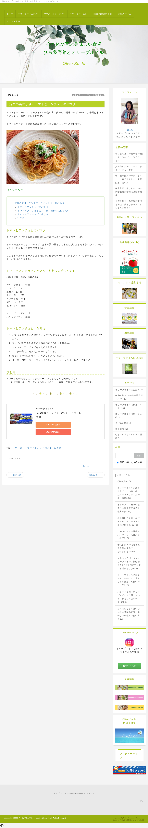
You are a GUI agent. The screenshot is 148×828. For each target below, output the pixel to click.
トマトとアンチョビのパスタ (32, 207)
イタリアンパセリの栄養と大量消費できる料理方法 (129, 508)
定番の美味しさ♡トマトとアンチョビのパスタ (39, 203)
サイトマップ (88, 793)
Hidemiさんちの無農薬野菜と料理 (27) (129, 397)
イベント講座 (13, 21)
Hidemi (129, 130)
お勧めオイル (124, 14)
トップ (10, 14)
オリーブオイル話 (79, 14)
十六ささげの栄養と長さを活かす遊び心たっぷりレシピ (129, 548)
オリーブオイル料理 (28, 14)
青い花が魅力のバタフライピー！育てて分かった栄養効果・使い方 (128, 179)
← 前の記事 (15, 469)
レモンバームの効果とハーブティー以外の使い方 (129, 534)
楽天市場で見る (76, 425)
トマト (15, 442)
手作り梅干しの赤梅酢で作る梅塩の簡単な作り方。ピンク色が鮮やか (128, 204)
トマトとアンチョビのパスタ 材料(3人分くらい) (44, 210)
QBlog (125, 481)
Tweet (86, 460)
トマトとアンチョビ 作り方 (32, 214)
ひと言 (21, 218)
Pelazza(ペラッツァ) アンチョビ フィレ (59, 413)
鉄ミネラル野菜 (53, 442)
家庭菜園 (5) (121, 429)
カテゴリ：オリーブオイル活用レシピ (88, 95)
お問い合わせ (129, 666)
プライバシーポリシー (70, 793)
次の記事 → (95, 469)
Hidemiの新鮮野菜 (104, 14)
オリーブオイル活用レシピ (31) (128, 415)
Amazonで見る (48, 425)
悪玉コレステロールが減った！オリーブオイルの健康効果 (129, 521)
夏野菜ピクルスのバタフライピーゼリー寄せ (128, 168)
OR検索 (136, 462)
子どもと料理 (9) (124, 423)
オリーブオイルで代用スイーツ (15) (128, 406)
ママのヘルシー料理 (54, 14)
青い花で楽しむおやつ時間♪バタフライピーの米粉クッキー (129, 157)
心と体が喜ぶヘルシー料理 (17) (128, 436)
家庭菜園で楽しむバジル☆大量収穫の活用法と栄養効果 (128, 192)
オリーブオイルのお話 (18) (129, 389)
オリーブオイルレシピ (32, 442)
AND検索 (123, 462)
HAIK (142, 820)
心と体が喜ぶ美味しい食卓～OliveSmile (34, 818)
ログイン (141, 801)
